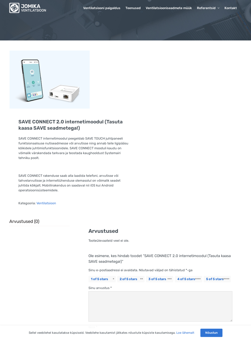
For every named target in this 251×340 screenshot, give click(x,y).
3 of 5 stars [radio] (157, 279)
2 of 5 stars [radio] (128, 279)
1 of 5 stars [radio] (99, 279)
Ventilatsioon (46, 203)
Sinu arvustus (100, 288)
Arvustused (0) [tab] (24, 221)
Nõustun (211, 333)
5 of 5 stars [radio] (215, 279)
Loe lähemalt (185, 333)
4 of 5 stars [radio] (186, 279)
